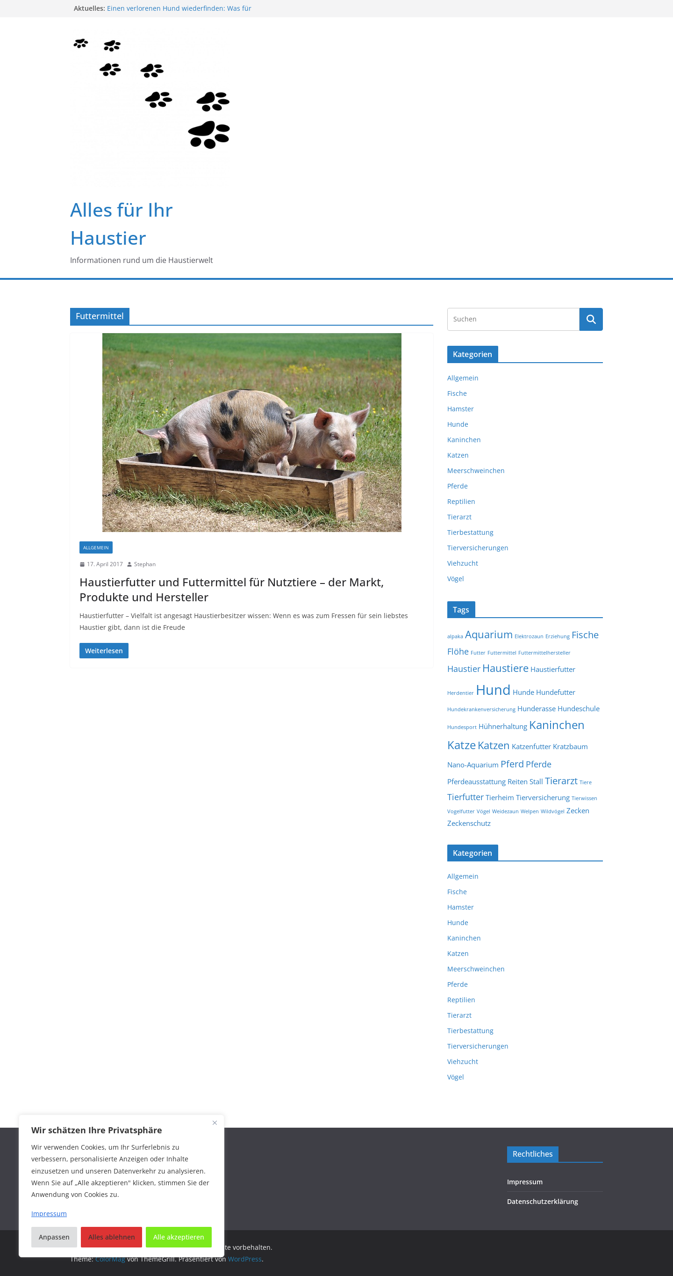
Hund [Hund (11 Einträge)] (493, 689)
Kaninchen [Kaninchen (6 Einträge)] (557, 724)
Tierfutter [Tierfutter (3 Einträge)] (465, 796)
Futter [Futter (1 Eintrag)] (478, 652)
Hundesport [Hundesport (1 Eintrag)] (462, 727)
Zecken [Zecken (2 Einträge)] (577, 810)
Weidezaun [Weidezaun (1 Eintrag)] (505, 811)
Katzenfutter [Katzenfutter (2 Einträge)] (531, 746)
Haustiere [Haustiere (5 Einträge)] (505, 668)
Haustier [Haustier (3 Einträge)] (463, 668)
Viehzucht (462, 563)
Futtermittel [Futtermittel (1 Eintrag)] (501, 652)
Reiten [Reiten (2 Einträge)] (518, 781)
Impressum (525, 1181)
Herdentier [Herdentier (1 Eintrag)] (460, 693)
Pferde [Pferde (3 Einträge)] (538, 764)
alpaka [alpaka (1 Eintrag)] (455, 636)
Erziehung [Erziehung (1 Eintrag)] (557, 636)
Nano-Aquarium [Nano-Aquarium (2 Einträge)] (473, 764)
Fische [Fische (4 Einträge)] (585, 634)
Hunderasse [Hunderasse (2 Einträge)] (536, 708)
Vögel (455, 578)
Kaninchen (464, 439)
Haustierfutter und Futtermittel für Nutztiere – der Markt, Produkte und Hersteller (231, 589)
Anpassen (54, 1236)
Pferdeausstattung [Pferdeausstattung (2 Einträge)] (476, 781)
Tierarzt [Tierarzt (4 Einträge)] (561, 780)
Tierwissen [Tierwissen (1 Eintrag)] (584, 798)
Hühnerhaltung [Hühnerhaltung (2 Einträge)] (503, 726)
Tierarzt (459, 516)
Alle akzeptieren (178, 1236)
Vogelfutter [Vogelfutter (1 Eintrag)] (461, 811)
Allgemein (96, 547)
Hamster (460, 408)
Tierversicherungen (477, 547)
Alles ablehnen (111, 1236)
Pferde (457, 485)
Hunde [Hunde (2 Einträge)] (523, 692)
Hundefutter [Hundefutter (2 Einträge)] (555, 692)
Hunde (457, 424)
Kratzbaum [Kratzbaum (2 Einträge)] (570, 746)
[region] (121, 1186)
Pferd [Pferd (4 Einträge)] (512, 763)
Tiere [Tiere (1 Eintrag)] (586, 782)
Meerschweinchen (476, 470)
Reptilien (461, 501)
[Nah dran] (214, 1122)
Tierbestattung (470, 532)
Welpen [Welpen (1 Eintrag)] (530, 811)
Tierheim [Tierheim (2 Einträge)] (500, 797)
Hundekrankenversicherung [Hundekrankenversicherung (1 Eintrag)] (481, 709)
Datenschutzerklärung (542, 1201)
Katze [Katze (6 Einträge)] (461, 744)
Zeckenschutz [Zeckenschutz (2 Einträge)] (469, 823)
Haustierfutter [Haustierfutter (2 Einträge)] (552, 669)
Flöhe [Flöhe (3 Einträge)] (458, 651)
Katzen (458, 455)
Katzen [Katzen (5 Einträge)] (494, 745)
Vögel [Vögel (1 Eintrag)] (483, 811)
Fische (457, 393)
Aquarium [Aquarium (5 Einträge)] (489, 634)
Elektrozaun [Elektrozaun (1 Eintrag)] (529, 636)
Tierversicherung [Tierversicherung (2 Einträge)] (543, 797)
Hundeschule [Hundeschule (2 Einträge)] (579, 708)
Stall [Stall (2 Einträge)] (536, 781)
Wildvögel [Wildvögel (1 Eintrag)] (553, 811)
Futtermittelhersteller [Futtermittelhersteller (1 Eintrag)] (544, 652)
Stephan (145, 564)
